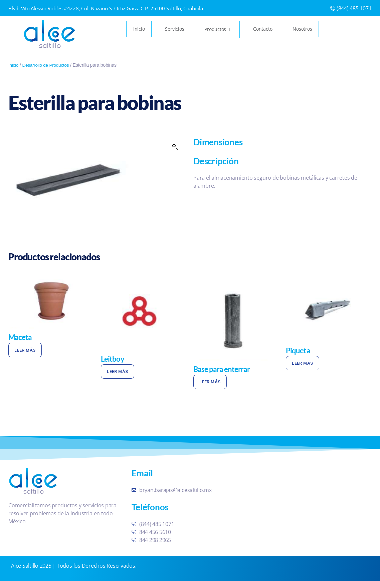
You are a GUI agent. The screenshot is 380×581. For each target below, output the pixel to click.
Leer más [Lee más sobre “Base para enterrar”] (209, 381)
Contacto (262, 29)
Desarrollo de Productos (47, 65)
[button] (175, 147)
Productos (218, 29)
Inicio (139, 29)
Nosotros (302, 29)
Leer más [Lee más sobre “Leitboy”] (117, 371)
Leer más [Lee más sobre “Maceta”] (24, 350)
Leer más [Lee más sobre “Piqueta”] (302, 363)
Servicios (174, 29)
